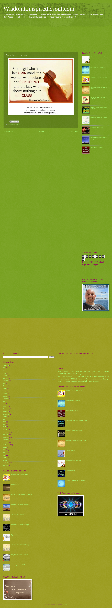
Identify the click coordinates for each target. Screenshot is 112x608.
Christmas (87, 371)
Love (82, 376)
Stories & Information (96, 379)
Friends (84, 374)
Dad (94, 371)
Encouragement (65, 374)
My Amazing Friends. (17, 535)
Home (41, 132)
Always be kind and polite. (98, 67)
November (6, 411)
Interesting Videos (68, 376)
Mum (108, 376)
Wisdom (86, 381)
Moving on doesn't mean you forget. (21, 494)
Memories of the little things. (74, 430)
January (5, 378)
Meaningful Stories (100, 376)
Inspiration (106, 374)
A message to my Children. (19, 565)
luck (85, 376)
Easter (98, 371)
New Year (60, 379)
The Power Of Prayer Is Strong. (20, 545)
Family (78, 374)
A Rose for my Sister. (97, 127)
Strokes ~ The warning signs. (99, 77)
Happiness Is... (15, 484)
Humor (93, 374)
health (89, 374)
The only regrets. (71, 450)
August (5, 388)
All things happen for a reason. (99, 117)
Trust (70, 381)
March (5, 375)
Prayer (80, 379)
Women (17, 124)
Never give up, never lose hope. (20, 504)
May (4, 370)
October (5, 442)
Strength (106, 379)
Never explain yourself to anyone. (21, 524)
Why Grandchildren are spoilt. (19, 555)
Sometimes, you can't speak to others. (77, 420)
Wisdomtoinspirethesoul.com (39, 8)
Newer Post (8, 132)
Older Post (74, 132)
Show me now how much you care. (76, 480)
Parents (66, 379)
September (6, 414)
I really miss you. (70, 470)
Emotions (106, 371)
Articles (60, 371)
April (4, 373)
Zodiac (97, 381)
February (5, 406)
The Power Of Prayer (17, 515)
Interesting (61, 376)
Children (79, 371)
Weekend (74, 381)
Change (72, 371)
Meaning (91, 376)
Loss (78, 376)
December (6, 365)
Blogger (65, 604)
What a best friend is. (97, 147)
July (4, 368)
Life (74, 376)
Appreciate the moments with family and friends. (99, 137)
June (4, 401)
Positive (12, 124)
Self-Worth (86, 379)
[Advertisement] (56, 35)
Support (60, 381)
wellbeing (80, 381)
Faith (74, 374)
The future (66, 381)
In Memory (99, 374)
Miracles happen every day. (98, 57)
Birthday (66, 371)
